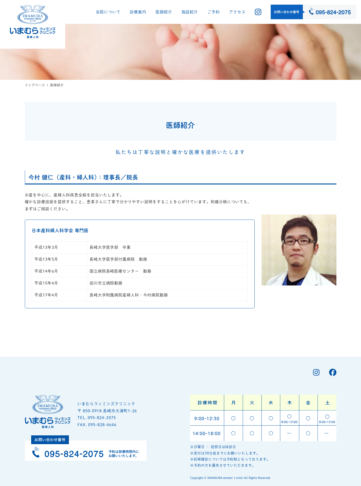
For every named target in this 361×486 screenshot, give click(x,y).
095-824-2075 (102, 393)
